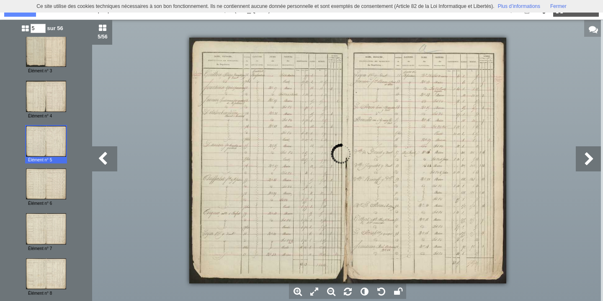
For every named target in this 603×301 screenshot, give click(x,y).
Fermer (558, 6)
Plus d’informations (519, 6)
